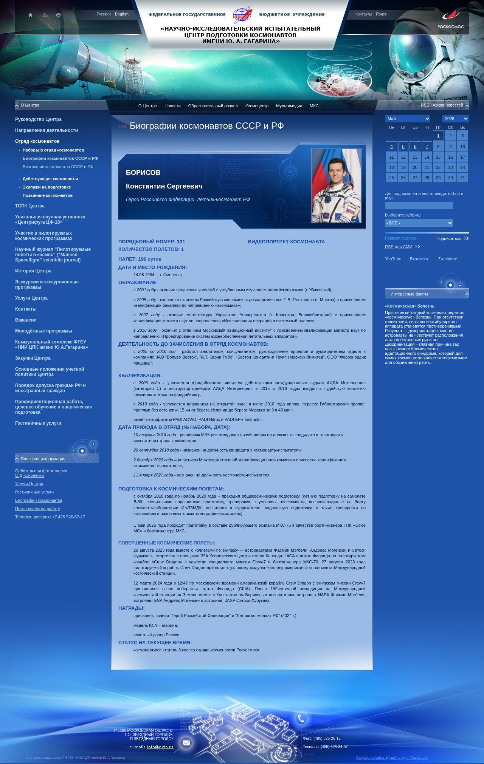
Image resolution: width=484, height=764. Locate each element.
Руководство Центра (38, 119)
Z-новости (448, 259)
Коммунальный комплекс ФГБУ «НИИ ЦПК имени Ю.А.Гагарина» (51, 344)
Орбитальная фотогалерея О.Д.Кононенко (41, 473)
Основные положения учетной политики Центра (49, 372)
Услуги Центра (31, 298)
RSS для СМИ (398, 246)
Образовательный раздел (213, 106)
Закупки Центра (33, 358)
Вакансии (26, 320)
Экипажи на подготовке (47, 187)
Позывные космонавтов (48, 195)
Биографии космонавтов (38, 500)
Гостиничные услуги (38, 423)
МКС (314, 106)
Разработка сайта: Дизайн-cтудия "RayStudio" (392, 757)
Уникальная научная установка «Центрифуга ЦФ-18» (50, 219)
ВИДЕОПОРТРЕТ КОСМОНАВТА (286, 241)
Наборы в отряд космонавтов (53, 150)
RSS (425, 105)
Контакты (363, 14)
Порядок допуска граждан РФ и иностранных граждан (50, 388)
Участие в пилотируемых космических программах (43, 235)
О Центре (147, 106)
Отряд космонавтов (37, 141)
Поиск (381, 14)
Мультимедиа (289, 106)
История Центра (33, 271)
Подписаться (448, 238)
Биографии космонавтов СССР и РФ (60, 158)
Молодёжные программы (43, 331)
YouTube (393, 259)
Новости (172, 106)
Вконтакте (419, 259)
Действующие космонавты (50, 178)
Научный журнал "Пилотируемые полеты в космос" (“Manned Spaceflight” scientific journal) (53, 255)
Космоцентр (256, 106)
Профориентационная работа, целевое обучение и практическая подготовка (53, 407)
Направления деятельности (46, 130)
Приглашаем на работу (37, 508)
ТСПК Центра (30, 206)
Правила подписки (401, 238)
